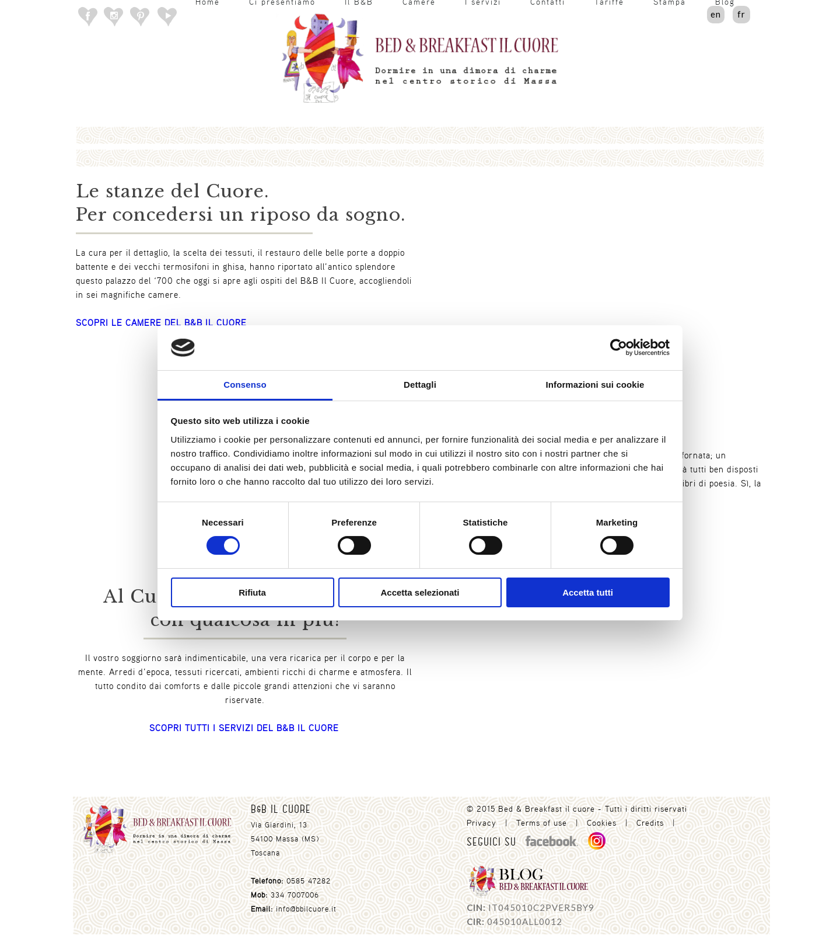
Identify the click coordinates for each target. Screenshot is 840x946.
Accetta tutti (587, 592)
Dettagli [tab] (420, 384)
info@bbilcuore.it (306, 908)
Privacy (481, 823)
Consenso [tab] (244, 384)
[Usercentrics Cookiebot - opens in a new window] (619, 347)
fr (741, 14)
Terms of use (541, 823)
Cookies (602, 823)
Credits (650, 823)
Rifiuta (252, 592)
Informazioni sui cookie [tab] (595, 384)
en (715, 14)
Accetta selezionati (419, 592)
